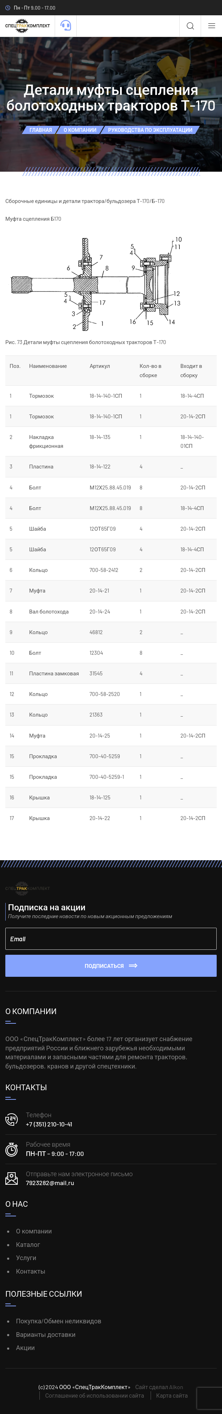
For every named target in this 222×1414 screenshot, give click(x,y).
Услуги (26, 1258)
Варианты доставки (46, 1334)
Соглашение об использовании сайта (94, 1395)
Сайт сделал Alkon (159, 1386)
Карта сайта (172, 1395)
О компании (34, 1231)
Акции (25, 1347)
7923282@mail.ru (50, 1183)
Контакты (30, 1271)
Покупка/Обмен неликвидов (58, 1321)
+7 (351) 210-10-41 (49, 1124)
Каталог (28, 1244)
